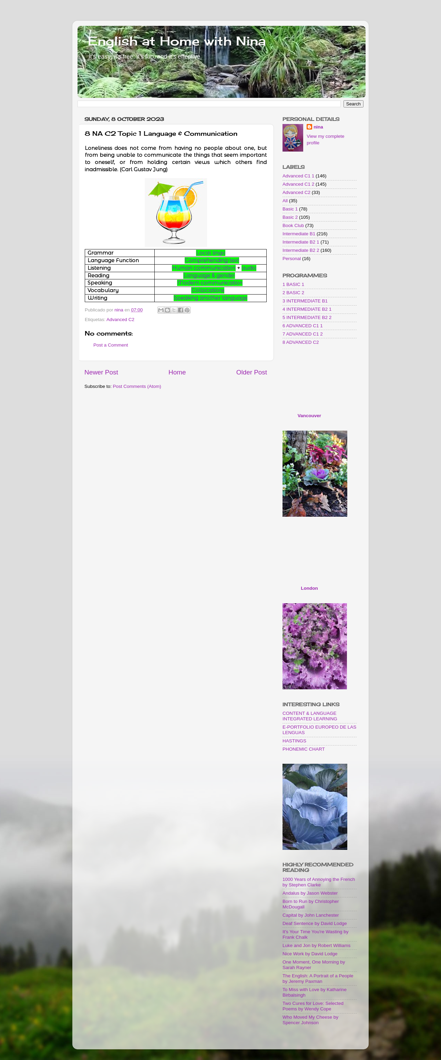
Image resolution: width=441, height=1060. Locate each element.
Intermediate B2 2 (301, 250)
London (309, 588)
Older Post (251, 372)
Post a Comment (110, 345)
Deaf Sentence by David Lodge (315, 923)
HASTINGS (294, 740)
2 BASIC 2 (293, 292)
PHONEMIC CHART (304, 749)
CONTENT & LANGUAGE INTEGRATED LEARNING (310, 716)
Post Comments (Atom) (137, 386)
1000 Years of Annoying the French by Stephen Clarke (319, 882)
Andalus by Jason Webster (310, 893)
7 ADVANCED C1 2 (303, 334)
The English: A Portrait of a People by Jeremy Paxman (318, 978)
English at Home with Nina (177, 41)
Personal (292, 258)
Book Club (293, 225)
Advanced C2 (120, 319)
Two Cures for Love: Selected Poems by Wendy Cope (313, 1006)
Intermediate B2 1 (301, 242)
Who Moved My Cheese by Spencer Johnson (310, 1020)
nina (318, 127)
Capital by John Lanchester (311, 915)
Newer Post (101, 372)
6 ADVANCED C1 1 (303, 325)
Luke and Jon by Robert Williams (316, 945)
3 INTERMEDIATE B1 (305, 300)
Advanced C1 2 (298, 184)
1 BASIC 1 (293, 284)
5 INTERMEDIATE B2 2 (307, 317)
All (285, 200)
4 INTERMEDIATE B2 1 (307, 309)
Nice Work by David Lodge (310, 953)
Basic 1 (290, 209)
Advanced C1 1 (298, 175)
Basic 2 (290, 217)
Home (177, 372)
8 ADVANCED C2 (301, 342)
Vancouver (309, 415)
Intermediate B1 (299, 233)
